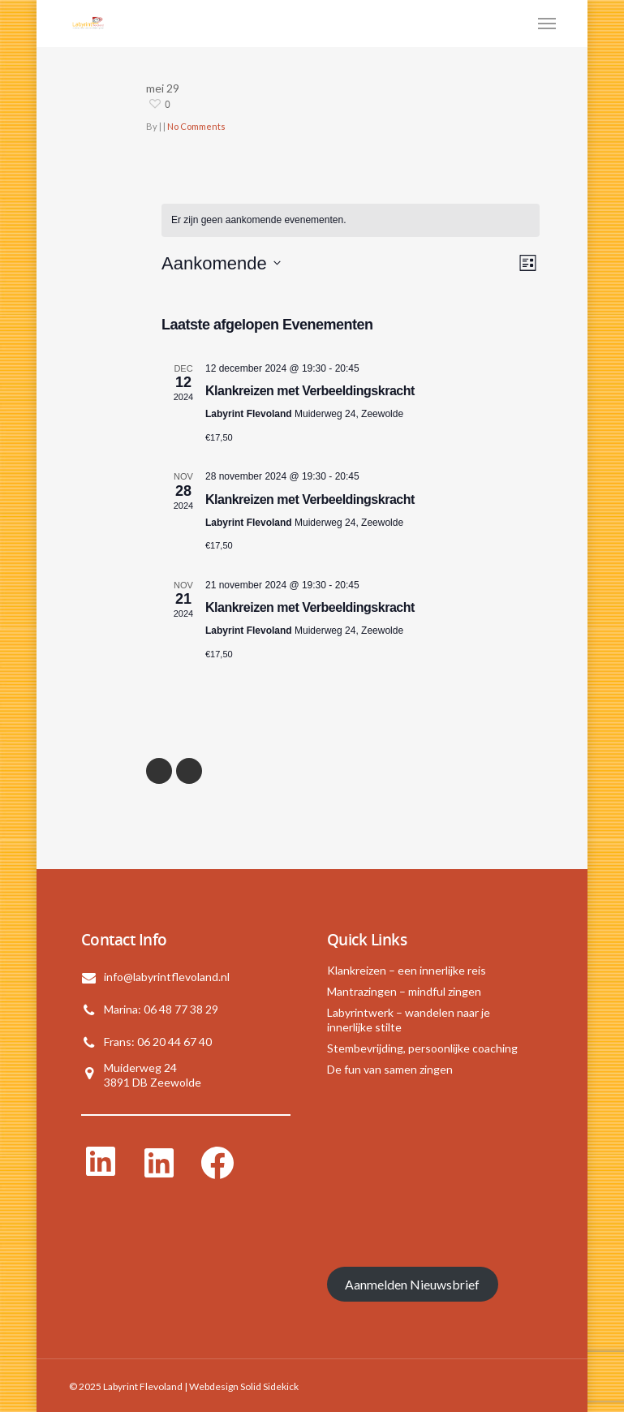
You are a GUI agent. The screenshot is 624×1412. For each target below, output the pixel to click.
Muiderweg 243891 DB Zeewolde (152, 1075)
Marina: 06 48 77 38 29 (161, 1009)
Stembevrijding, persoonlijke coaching (422, 1048)
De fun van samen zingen (390, 1069)
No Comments (196, 126)
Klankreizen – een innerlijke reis (406, 970)
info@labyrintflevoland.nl (167, 977)
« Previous (159, 771)
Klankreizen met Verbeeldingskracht (310, 391)
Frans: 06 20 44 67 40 (158, 1041)
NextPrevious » (189, 771)
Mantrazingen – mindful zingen (404, 991)
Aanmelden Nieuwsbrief (412, 1284)
